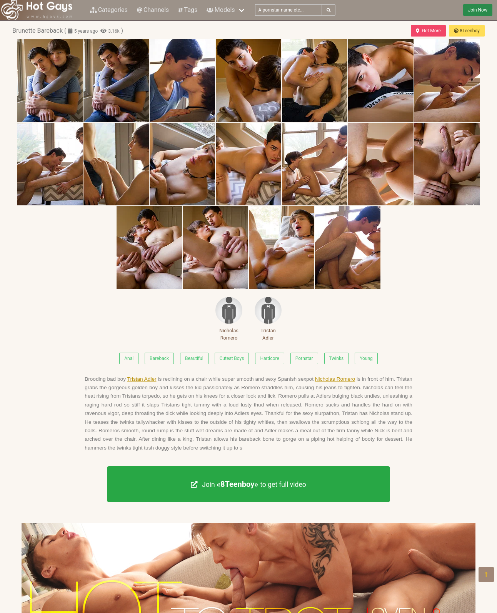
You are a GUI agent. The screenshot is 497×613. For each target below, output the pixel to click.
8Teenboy (467, 30)
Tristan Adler (268, 319)
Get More (428, 30)
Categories (109, 9)
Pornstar (304, 358)
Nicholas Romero (228, 319)
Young (366, 358)
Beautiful (194, 358)
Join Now (477, 10)
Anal (128, 358)
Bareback (159, 358)
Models (221, 9)
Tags (187, 9)
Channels (153, 9)
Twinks (336, 358)
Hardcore (269, 358)
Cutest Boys (232, 358)
